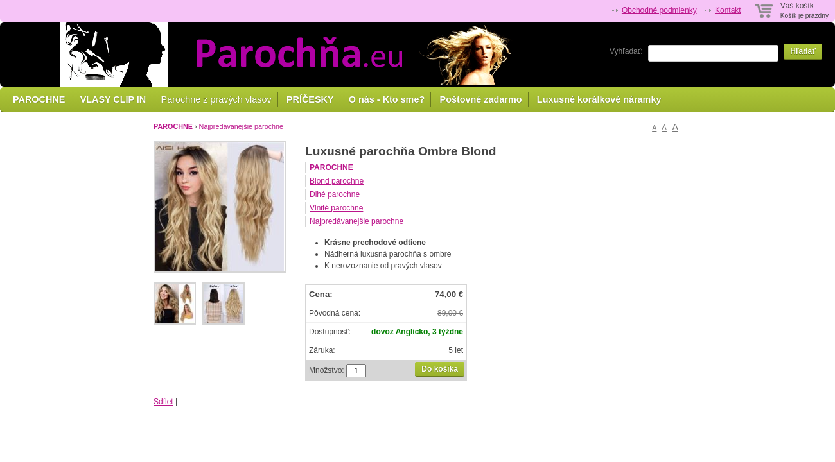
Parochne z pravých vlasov (216, 99)
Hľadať (803, 51)
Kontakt (728, 10)
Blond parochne (337, 180)
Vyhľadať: (626, 51)
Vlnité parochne (336, 207)
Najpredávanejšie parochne (241, 126)
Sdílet (163, 401)
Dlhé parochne (335, 194)
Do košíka (439, 368)
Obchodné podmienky (659, 10)
